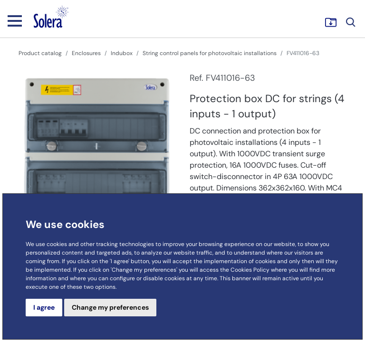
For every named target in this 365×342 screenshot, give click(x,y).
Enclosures (86, 53)
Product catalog (40, 53)
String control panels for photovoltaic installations (210, 53)
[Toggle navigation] (14, 20)
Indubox (122, 53)
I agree (44, 307)
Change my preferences (110, 307)
